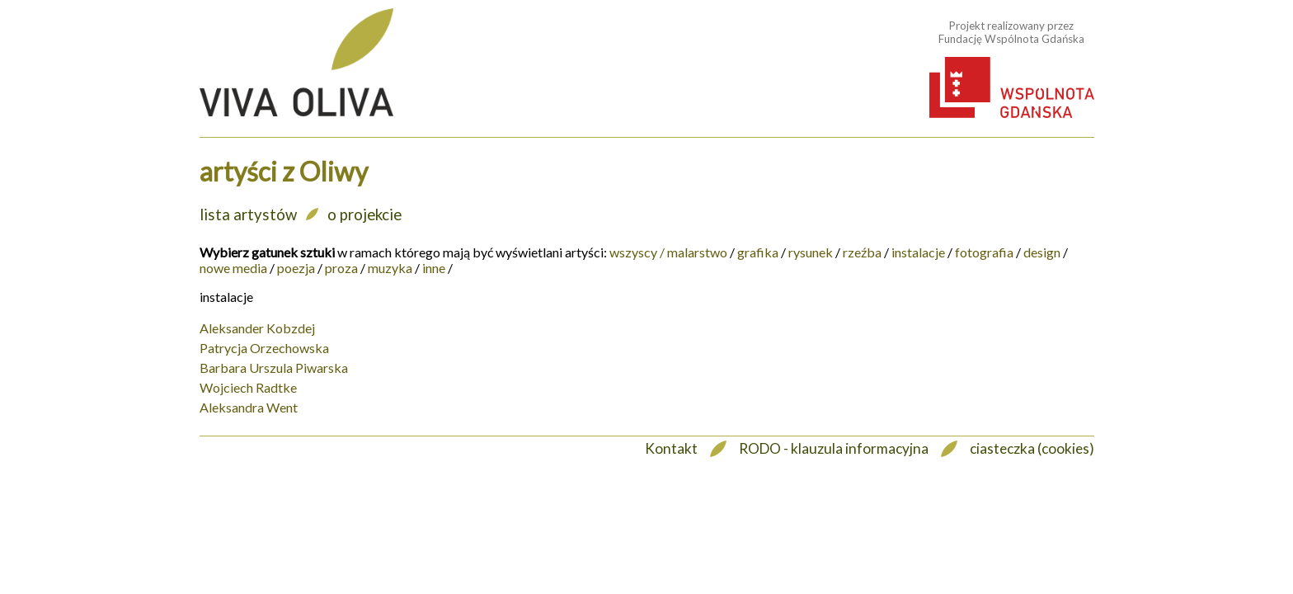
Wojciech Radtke (248, 387)
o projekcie (364, 214)
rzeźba (862, 252)
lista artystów (248, 214)
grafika (757, 252)
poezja (296, 268)
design (1041, 252)
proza (341, 268)
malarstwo (697, 252)
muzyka (390, 268)
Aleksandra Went (249, 407)
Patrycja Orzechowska (264, 348)
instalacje (918, 252)
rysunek (810, 252)
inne (433, 268)
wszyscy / (637, 252)
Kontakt (671, 448)
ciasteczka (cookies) (1032, 448)
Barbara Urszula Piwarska (274, 367)
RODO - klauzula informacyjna (834, 448)
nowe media (233, 268)
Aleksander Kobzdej (257, 328)
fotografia (984, 252)
